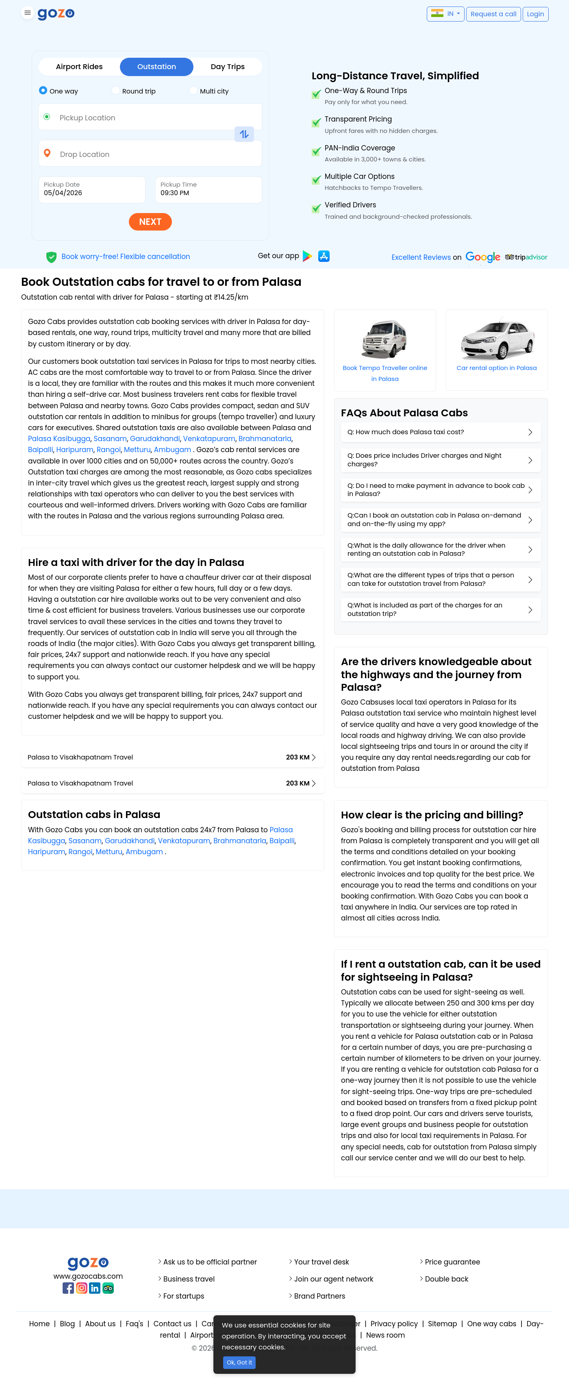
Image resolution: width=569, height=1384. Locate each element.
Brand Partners (319, 1296)
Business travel (189, 1279)
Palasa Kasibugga (59, 439)
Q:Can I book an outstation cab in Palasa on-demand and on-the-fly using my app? (434, 520)
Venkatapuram (209, 439)
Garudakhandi (155, 439)
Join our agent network (334, 1279)
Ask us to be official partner (210, 1262)
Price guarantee (452, 1262)
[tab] (75, 91)
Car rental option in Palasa (497, 367)
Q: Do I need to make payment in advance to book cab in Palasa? (436, 490)
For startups (183, 1296)
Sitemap (442, 1324)
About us (100, 1324)
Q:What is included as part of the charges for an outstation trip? (424, 609)
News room (385, 1335)
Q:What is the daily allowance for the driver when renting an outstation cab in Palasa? (426, 550)
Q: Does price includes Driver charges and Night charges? (424, 460)
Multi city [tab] (208, 90)
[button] (26, 14)
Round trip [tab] (133, 90)
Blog (67, 1324)
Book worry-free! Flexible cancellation (118, 256)
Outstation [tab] (156, 66)
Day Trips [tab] (228, 66)
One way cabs (492, 1324)
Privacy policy (394, 1324)
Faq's (134, 1324)
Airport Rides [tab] (79, 66)
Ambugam (172, 450)
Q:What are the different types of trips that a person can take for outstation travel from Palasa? (430, 579)
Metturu (137, 450)
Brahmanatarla (265, 439)
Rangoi (109, 450)
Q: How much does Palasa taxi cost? (405, 432)
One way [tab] (58, 90)
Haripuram (75, 450)
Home (39, 1324)
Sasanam (110, 439)
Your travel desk (321, 1262)
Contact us (172, 1324)
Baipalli (40, 450)
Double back (447, 1279)
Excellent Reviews (421, 257)
